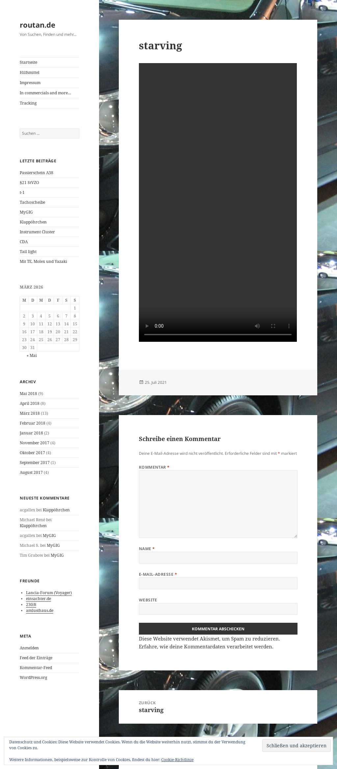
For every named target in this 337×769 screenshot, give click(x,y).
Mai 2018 (28, 393)
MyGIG (26, 212)
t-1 (22, 192)
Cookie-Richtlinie (177, 759)
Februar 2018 (32, 423)
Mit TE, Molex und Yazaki (43, 261)
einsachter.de (38, 598)
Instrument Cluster (37, 232)
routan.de (37, 25)
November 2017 (34, 443)
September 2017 (35, 462)
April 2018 (29, 403)
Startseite (28, 62)
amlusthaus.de (39, 610)
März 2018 (30, 413)
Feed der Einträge (36, 658)
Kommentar (154, 467)
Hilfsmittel (29, 72)
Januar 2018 (31, 433)
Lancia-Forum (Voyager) (49, 592)
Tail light (28, 251)
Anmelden (29, 648)
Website (148, 600)
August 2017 (31, 472)
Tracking (28, 103)
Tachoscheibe (32, 202)
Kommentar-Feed (36, 667)
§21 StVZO (29, 182)
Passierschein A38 (36, 172)
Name (147, 548)
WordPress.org (33, 677)
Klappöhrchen (33, 222)
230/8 (31, 604)
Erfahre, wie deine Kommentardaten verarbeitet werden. (206, 646)
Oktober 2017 (32, 452)
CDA (24, 242)
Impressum (30, 82)
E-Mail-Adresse (158, 574)
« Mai (32, 355)
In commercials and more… (45, 93)
